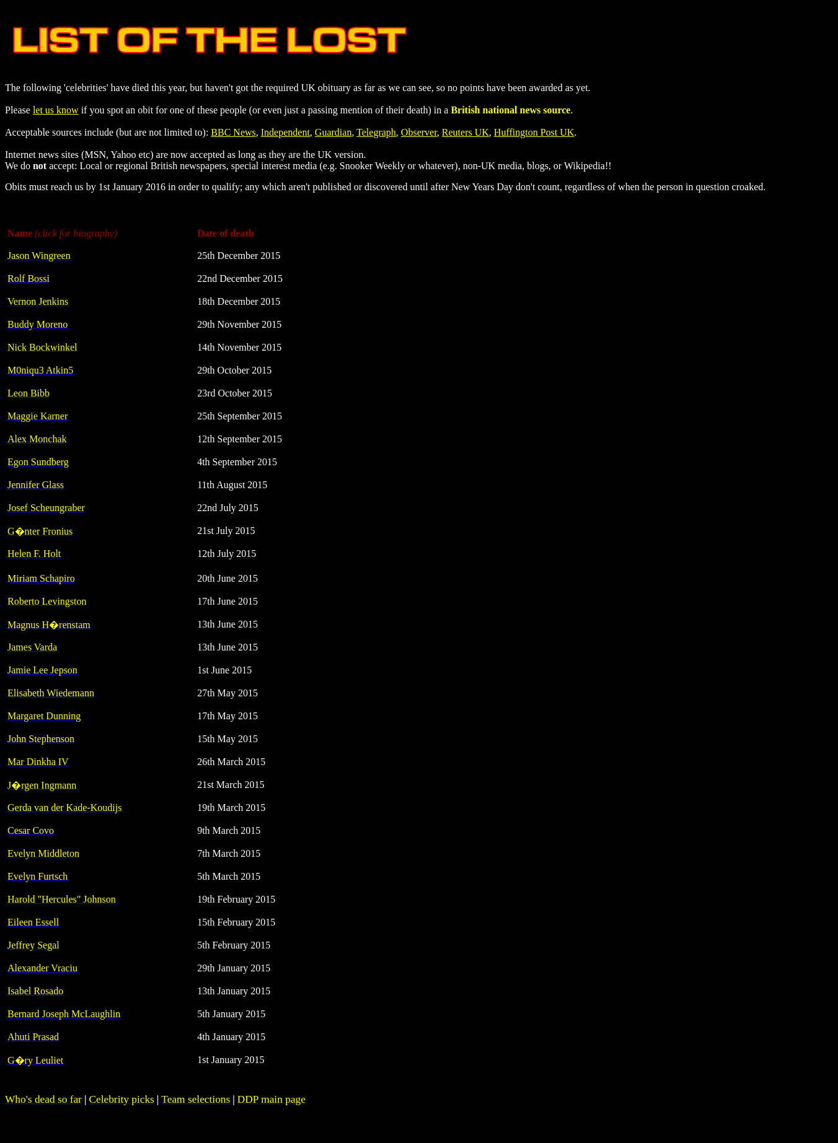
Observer (419, 132)
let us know (56, 110)
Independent (285, 132)
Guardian (333, 132)
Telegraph (376, 132)
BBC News (233, 132)
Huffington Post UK (534, 132)
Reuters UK (465, 132)
